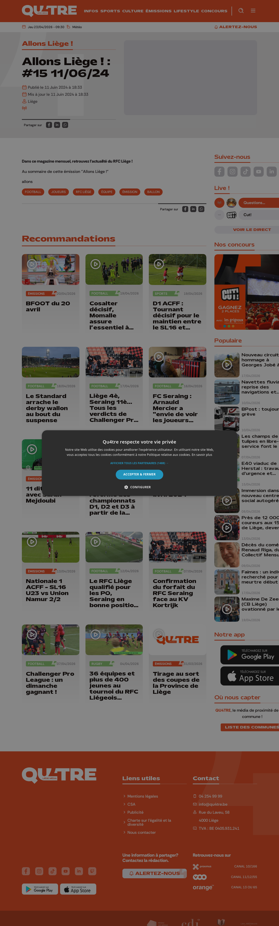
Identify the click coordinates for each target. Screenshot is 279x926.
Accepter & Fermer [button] (139, 474)
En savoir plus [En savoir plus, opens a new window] (202, 455)
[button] (139, 463)
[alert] (139, 463)
